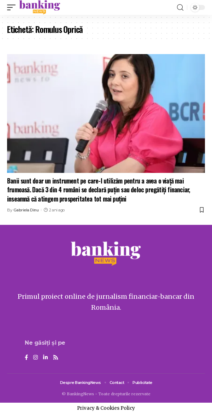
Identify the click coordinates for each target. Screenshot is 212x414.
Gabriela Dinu (26, 210)
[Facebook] (26, 358)
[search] (180, 7)
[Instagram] (35, 358)
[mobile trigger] (13, 7)
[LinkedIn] (45, 358)
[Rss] (55, 358)
